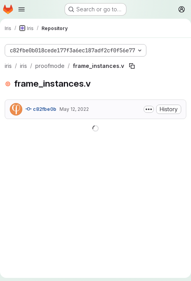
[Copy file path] (132, 66)
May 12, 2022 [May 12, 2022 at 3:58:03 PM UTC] (74, 109)
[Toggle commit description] (149, 109)
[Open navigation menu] (21, 9)
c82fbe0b (40, 109)
